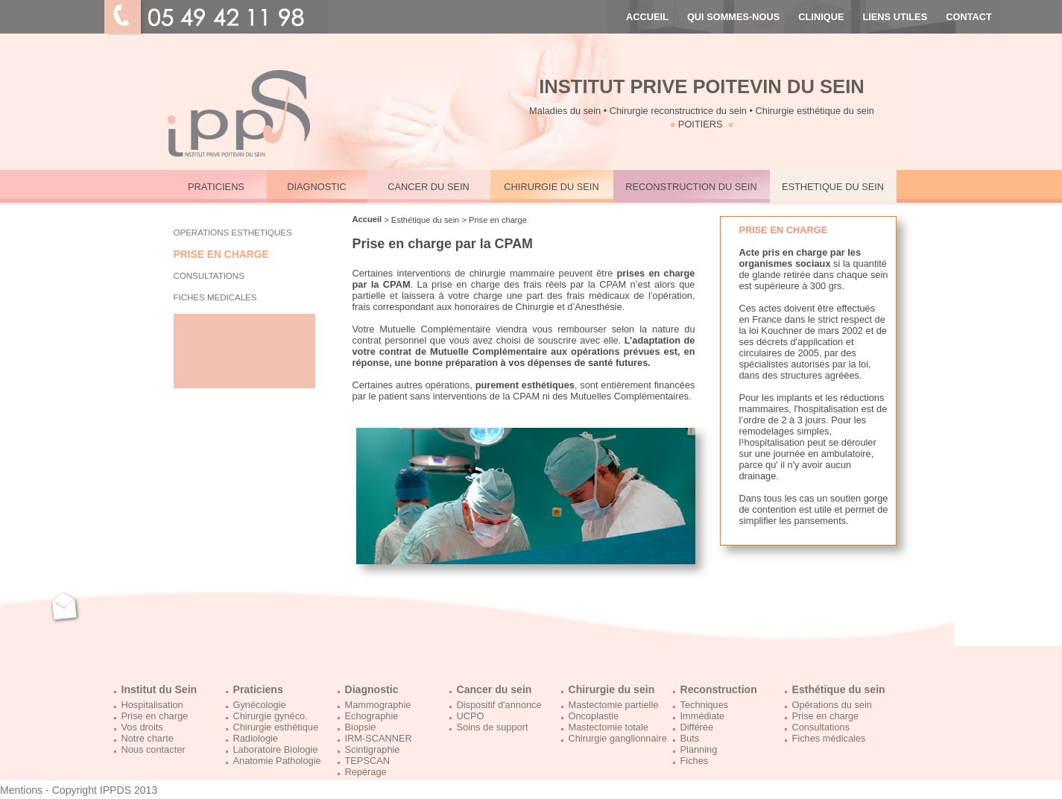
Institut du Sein (159, 689)
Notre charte (147, 738)
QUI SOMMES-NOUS (733, 16)
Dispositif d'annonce (499, 704)
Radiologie (255, 738)
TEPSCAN (367, 760)
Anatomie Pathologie (277, 760)
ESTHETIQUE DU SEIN (833, 186)
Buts (690, 738)
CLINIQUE (821, 16)
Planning (699, 749)
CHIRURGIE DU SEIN (551, 186)
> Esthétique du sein (420, 219)
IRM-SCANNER (378, 738)
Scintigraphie (372, 749)
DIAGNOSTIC (317, 186)
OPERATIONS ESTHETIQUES (233, 232)
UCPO (470, 715)
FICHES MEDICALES (215, 297)
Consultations (821, 727)
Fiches (694, 760)
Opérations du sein (832, 704)
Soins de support (492, 727)
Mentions (21, 790)
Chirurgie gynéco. (270, 715)
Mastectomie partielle (614, 704)
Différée (697, 727)
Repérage (366, 771)
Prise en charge (155, 715)
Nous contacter (153, 749)
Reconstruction (718, 689)
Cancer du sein (494, 689)
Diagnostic (372, 689)
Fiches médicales (829, 738)
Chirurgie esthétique (276, 727)
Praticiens (258, 689)
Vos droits (142, 727)
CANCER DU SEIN (429, 186)
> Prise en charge (493, 219)
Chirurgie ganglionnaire (618, 738)
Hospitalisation (152, 704)
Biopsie (360, 727)
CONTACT (969, 16)
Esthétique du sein (838, 689)
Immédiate (702, 715)
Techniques (704, 704)
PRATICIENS (216, 186)
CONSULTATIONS (209, 275)
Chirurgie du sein (612, 689)
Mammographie (378, 704)
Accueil (367, 219)
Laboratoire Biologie (275, 749)
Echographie (372, 715)
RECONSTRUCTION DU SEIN (690, 186)
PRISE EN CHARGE (221, 254)
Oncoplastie (594, 715)
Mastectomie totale (608, 727)
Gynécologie (259, 704)
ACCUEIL (647, 16)
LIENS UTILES (894, 16)
